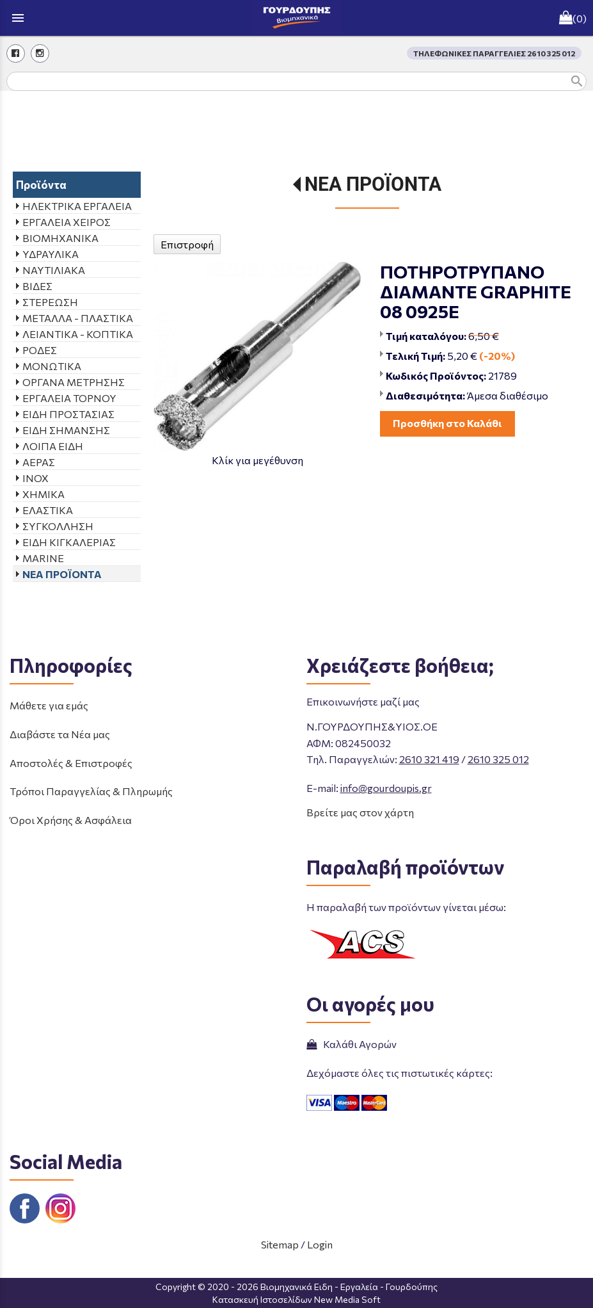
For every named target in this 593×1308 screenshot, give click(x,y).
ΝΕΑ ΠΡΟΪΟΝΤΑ (372, 184)
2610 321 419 (429, 759)
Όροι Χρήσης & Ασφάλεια (71, 820)
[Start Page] (297, 18)
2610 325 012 (498, 759)
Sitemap (280, 1244)
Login (320, 1244)
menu (18, 18)
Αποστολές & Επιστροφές (71, 763)
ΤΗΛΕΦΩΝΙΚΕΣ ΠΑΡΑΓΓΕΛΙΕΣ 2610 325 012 (494, 53)
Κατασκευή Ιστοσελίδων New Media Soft (296, 1299)
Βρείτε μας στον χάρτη (360, 812)
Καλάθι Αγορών (351, 1044)
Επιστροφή (187, 244)
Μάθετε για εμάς (49, 705)
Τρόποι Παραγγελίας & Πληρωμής (91, 791)
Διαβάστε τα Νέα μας (60, 734)
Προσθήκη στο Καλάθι (447, 423)
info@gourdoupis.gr (386, 788)
